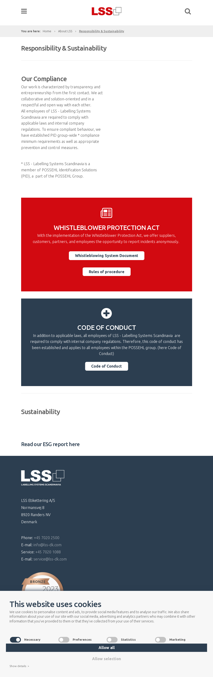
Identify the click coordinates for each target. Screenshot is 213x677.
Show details (19, 666)
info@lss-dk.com (47, 545)
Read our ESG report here (50, 444)
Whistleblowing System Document (106, 255)
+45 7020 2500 (46, 538)
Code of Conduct (106, 366)
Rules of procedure (106, 272)
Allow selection (106, 659)
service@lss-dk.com (50, 559)
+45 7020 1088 (48, 552)
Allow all (107, 647)
